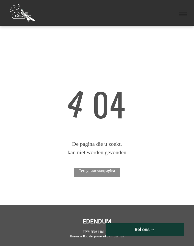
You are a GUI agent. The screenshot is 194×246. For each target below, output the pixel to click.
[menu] (182, 12)
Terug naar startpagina (97, 171)
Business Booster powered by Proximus (97, 236)
